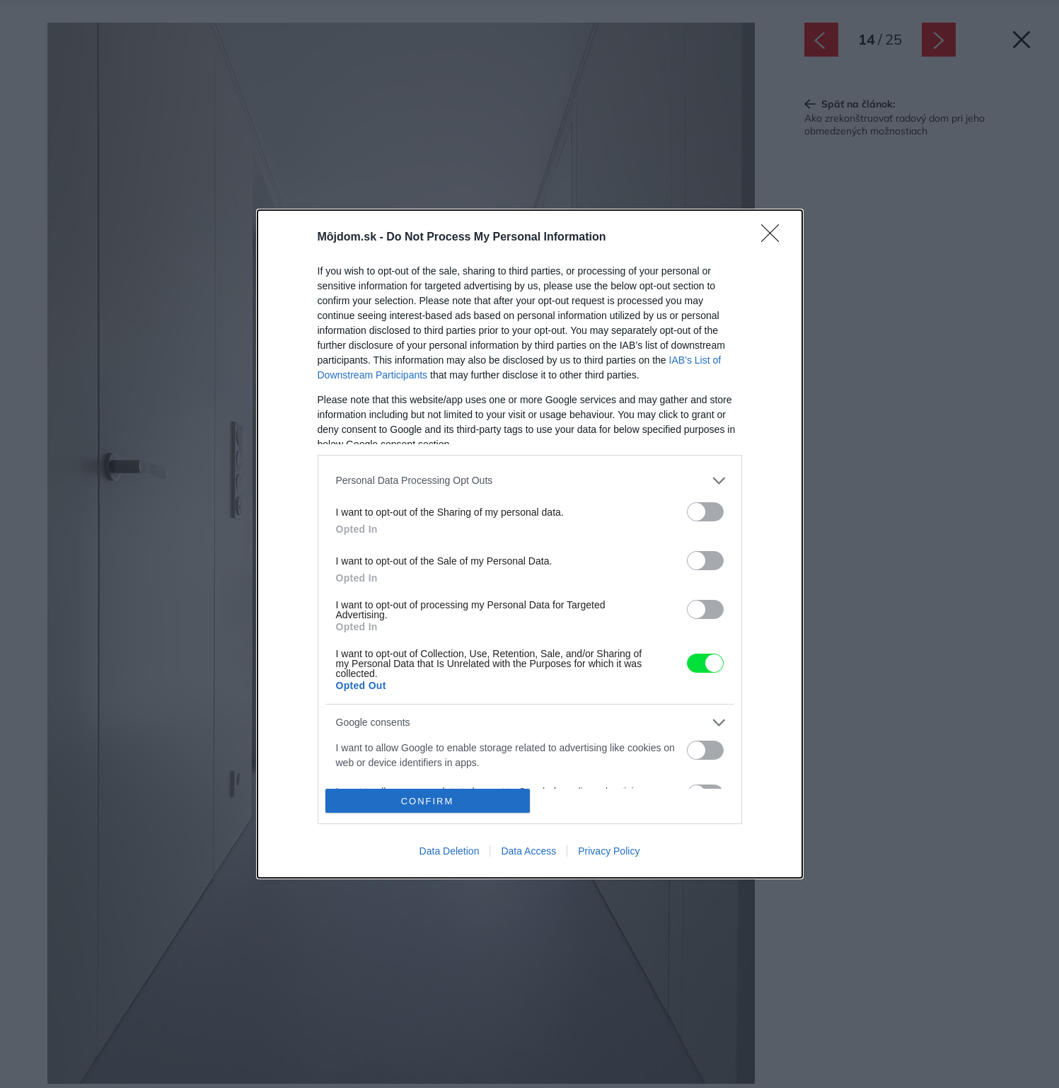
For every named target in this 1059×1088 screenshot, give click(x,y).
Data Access (528, 851)
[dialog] (529, 544)
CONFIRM (427, 801)
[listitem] (530, 480)
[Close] (774, 237)
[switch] (705, 511)
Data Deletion (449, 851)
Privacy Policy (609, 851)
